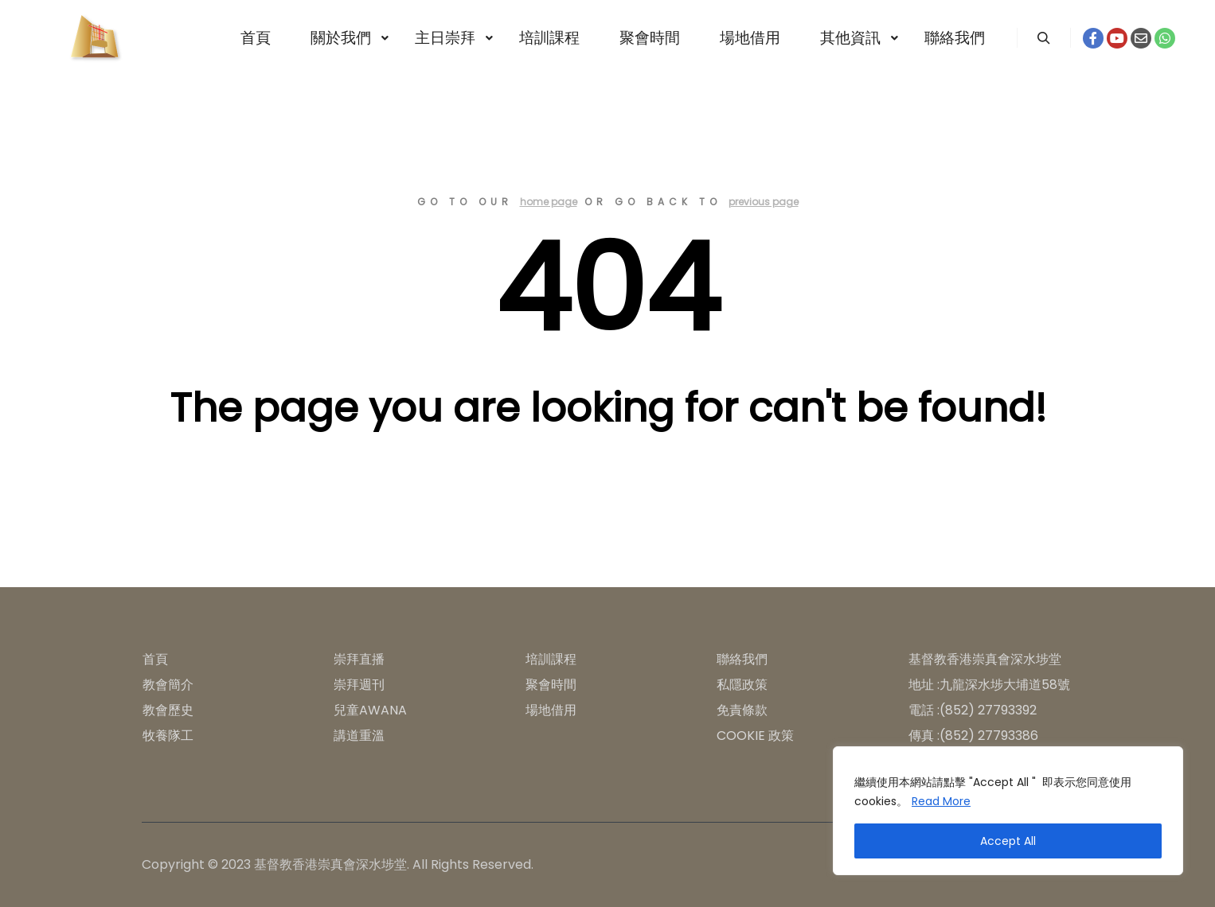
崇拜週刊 (359, 684)
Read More (941, 801)
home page (548, 201)
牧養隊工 (168, 735)
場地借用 (550, 710)
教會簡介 (168, 684)
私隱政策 (742, 684)
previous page (764, 201)
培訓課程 (550, 659)
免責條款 (742, 710)
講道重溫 (359, 735)
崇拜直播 (359, 659)
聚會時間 (550, 684)
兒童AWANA (370, 710)
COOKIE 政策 (755, 735)
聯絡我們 (742, 659)
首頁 (155, 659)
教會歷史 (168, 710)
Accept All (1008, 841)
